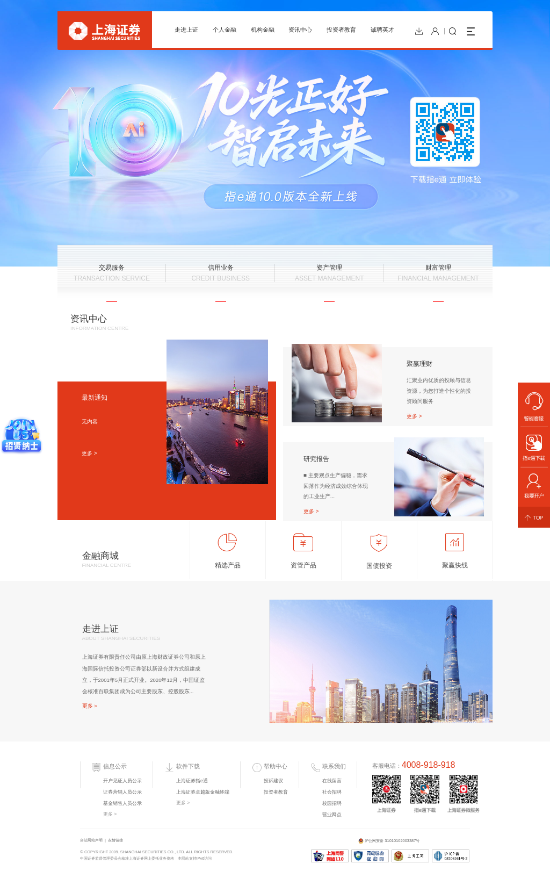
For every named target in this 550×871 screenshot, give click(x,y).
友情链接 (115, 840)
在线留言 (332, 780)
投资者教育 (341, 29)
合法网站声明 (91, 840)
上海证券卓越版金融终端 (202, 792)
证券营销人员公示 (122, 792)
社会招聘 (332, 792)
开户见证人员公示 (122, 780)
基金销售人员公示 (122, 803)
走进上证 (186, 29)
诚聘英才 (382, 29)
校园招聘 (332, 803)
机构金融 (262, 29)
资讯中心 (300, 29)
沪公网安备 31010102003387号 (389, 841)
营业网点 (332, 814)
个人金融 (224, 29)
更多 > (89, 453)
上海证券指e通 (192, 780)
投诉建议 (273, 780)
